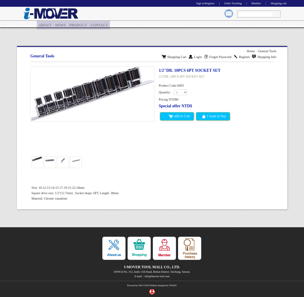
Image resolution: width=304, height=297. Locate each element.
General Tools (267, 51)
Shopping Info (265, 56)
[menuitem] (45, 24)
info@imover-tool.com (157, 276)
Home (252, 51)
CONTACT (99, 24)
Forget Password (219, 56)
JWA (140, 285)
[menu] (73, 24)
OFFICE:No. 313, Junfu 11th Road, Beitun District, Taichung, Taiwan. (152, 271)
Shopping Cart (177, 56)
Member (254, 3)
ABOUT (45, 24)
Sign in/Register (200, 3)
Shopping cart (277, 3)
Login (197, 56)
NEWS (61, 24)
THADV (173, 285)
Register (243, 56)
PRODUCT (79, 24)
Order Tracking (229, 3)
